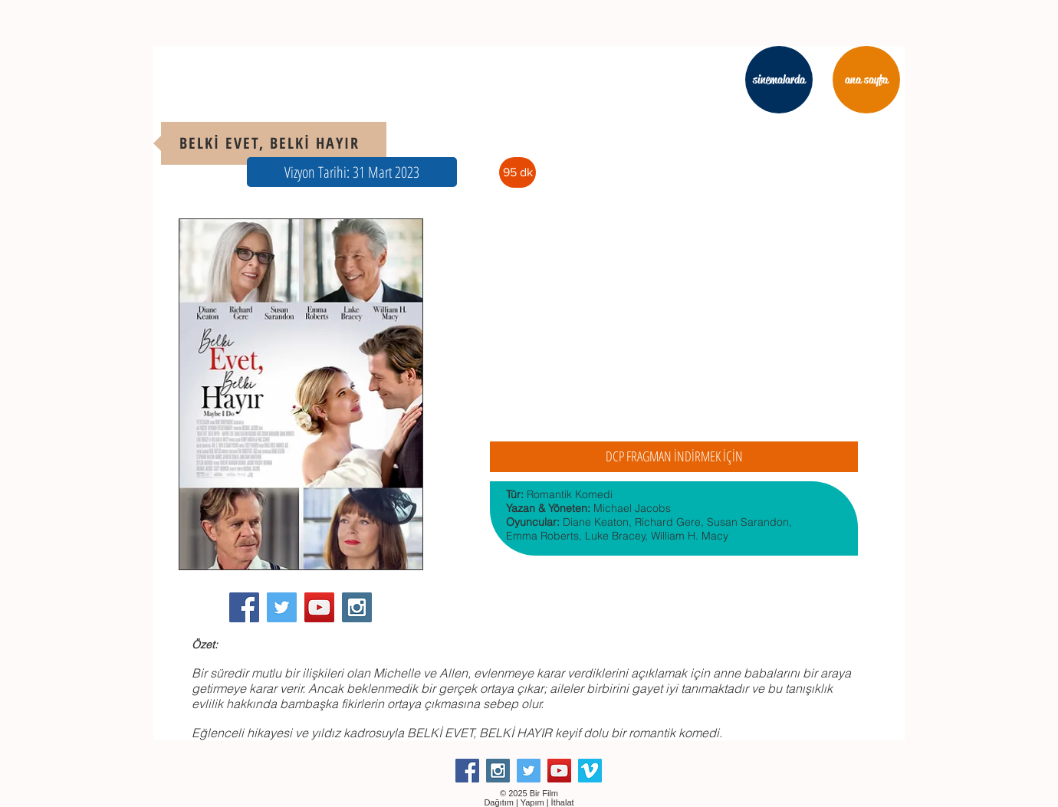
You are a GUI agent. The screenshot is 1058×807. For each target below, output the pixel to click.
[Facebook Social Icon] (244, 607)
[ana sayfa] (866, 79)
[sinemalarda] (779, 79)
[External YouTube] (674, 325)
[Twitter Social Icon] (282, 607)
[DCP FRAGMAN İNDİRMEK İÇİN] (674, 456)
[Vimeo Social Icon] (590, 770)
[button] (352, 172)
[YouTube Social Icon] (319, 607)
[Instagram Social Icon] (357, 607)
